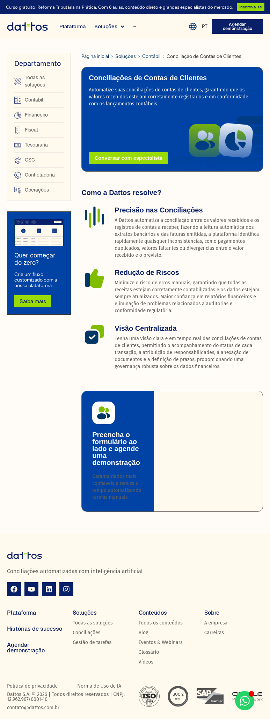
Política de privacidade (32, 686)
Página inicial (95, 56)
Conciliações (86, 633)
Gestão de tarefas (92, 642)
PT (204, 26)
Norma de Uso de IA (99, 686)
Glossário (149, 652)
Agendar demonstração (26, 647)
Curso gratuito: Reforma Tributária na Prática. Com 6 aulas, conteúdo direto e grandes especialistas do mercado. (119, 7)
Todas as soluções (92, 623)
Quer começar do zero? (35, 259)
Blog (143, 633)
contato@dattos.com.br (33, 708)
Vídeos (146, 662)
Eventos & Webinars (161, 642)
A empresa (215, 623)
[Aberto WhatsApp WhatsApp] (244, 700)
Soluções (125, 56)
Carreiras (214, 633)
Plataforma (21, 612)
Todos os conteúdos (161, 623)
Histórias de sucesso (34, 628)
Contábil (151, 56)
